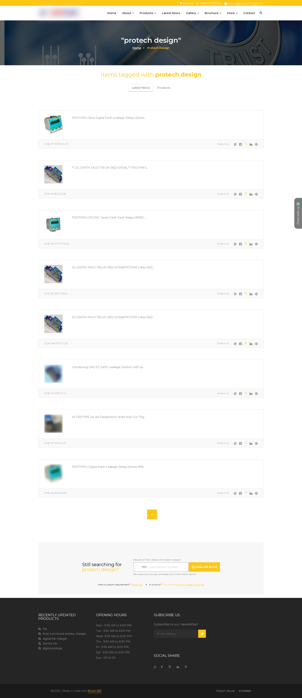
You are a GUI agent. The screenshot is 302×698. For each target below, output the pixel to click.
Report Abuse (225, 691)
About (128, 13)
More (232, 13)
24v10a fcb (47, 643)
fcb (42, 629)
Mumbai (188, 3)
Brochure (213, 13)
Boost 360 (95, 691)
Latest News (171, 13)
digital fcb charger (52, 638)
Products (148, 13)
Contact (249, 13)
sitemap (245, 691)
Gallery (192, 13)
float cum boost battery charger (62, 633)
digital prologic (50, 648)
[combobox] (139, 567)
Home (111, 13)
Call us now (183, 584)
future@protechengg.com (246, 3)
